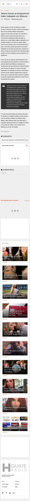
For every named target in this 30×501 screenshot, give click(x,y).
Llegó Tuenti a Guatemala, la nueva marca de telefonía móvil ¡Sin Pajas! (14, 313)
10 (4, 423)
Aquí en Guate (5, 484)
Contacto (17, 481)
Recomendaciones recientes (9, 200)
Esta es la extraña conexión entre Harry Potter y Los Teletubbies (13, 370)
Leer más (5, 262)
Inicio (2, 10)
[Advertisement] (13, 187)
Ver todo (26, 200)
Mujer (16, 486)
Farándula (7, 10)
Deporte (17, 484)
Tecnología (4, 486)
